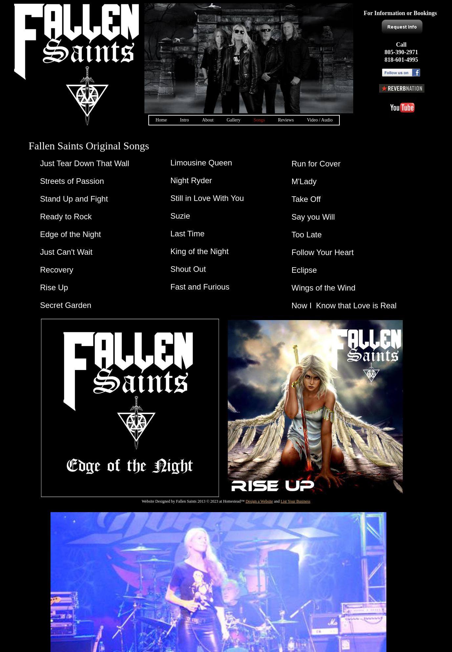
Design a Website (259, 501)
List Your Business (295, 501)
